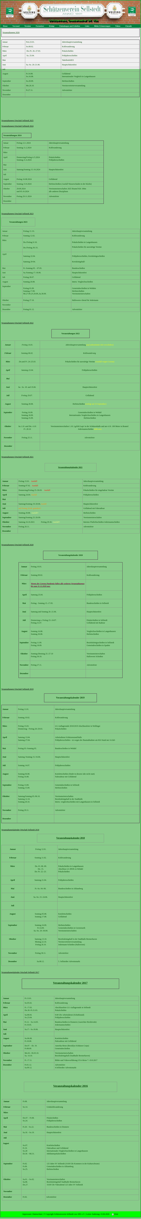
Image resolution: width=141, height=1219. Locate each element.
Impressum (26, 1214)
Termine (27, 26)
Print (115, 1214)
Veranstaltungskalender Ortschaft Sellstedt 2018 (20, 830)
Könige (52, 26)
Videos (117, 26)
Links (87, 26)
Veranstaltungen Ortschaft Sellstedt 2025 (17, 120)
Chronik (128, 26)
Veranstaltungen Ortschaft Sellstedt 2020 (17, 545)
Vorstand (15, 26)
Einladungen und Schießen (69, 26)
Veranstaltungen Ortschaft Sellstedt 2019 (17, 689)
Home (5, 26)
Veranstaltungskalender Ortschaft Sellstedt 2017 (20, 972)
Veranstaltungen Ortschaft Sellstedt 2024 (17, 126)
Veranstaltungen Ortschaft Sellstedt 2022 (17, 323)
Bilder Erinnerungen (102, 26)
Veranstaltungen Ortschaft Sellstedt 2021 (17, 457)
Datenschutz (37, 1214)
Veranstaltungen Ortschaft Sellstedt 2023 (17, 214)
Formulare (40, 26)
